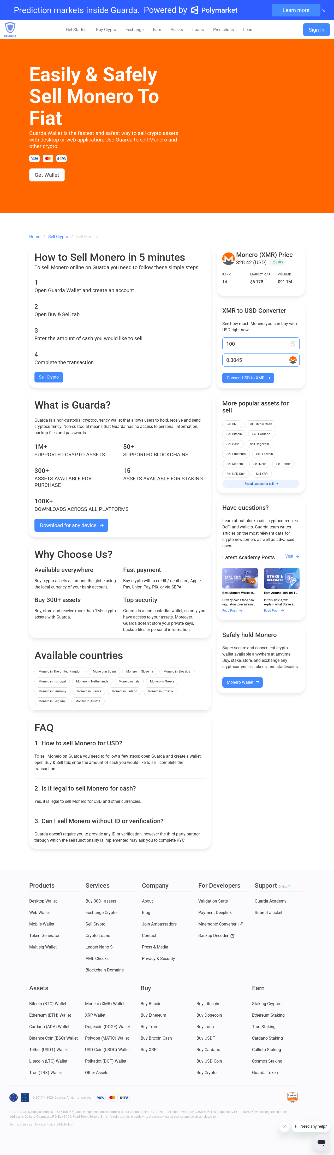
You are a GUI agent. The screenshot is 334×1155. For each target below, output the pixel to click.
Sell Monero (234, 464)
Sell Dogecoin (259, 444)
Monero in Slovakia (177, 671)
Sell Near (259, 464)
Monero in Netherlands (92, 681)
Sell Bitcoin (234, 434)
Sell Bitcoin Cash (260, 424)
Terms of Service (20, 1124)
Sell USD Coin (236, 474)
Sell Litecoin (264, 454)
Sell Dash (233, 444)
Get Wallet (47, 175)
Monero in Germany (52, 691)
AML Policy (65, 1124)
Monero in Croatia (160, 691)
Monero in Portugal (52, 681)
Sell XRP (262, 474)
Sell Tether (283, 464)
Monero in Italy (129, 681)
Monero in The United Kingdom (60, 671)
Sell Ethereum (236, 454)
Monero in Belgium (52, 701)
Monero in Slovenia (139, 671)
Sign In (316, 30)
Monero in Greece (162, 681)
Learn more (296, 10)
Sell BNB (232, 424)
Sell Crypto (49, 377)
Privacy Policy (45, 1124)
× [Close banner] (324, 10)
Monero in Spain (104, 671)
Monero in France (89, 691)
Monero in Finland (124, 691)
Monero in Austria (87, 701)
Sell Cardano (261, 434)
